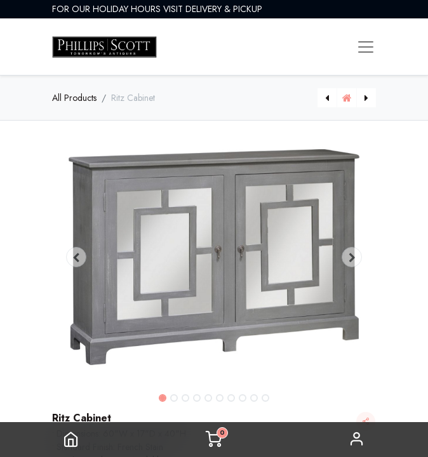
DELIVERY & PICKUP (223, 9)
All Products (74, 97)
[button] (76, 257)
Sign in (357, 439)
